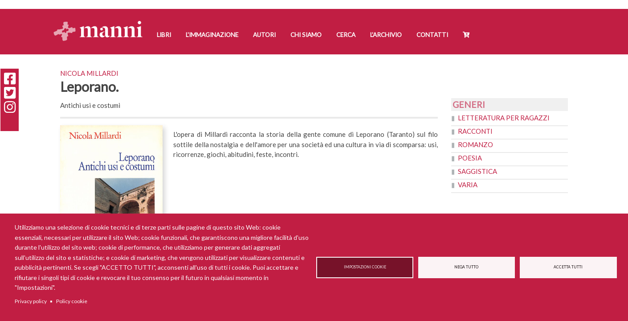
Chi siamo (306, 34)
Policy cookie (71, 301)
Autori (264, 34)
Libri (164, 34)
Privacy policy (31, 301)
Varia (467, 185)
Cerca (345, 34)
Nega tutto (466, 267)
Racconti (475, 131)
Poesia (470, 158)
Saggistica (477, 171)
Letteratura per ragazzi (504, 118)
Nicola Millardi (89, 73)
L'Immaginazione (212, 34)
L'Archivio (386, 34)
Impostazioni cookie (365, 267)
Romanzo (475, 144)
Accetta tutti (568, 267)
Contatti (432, 34)
